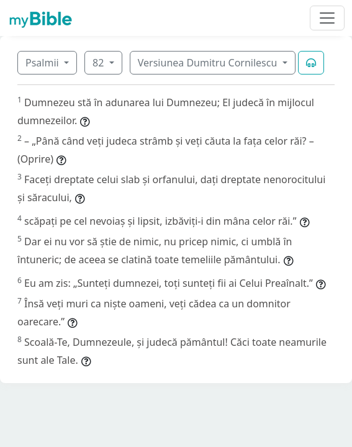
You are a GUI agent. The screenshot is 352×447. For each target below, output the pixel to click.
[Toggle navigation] (327, 18)
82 (99, 63)
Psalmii (43, 63)
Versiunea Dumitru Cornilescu (209, 63)
